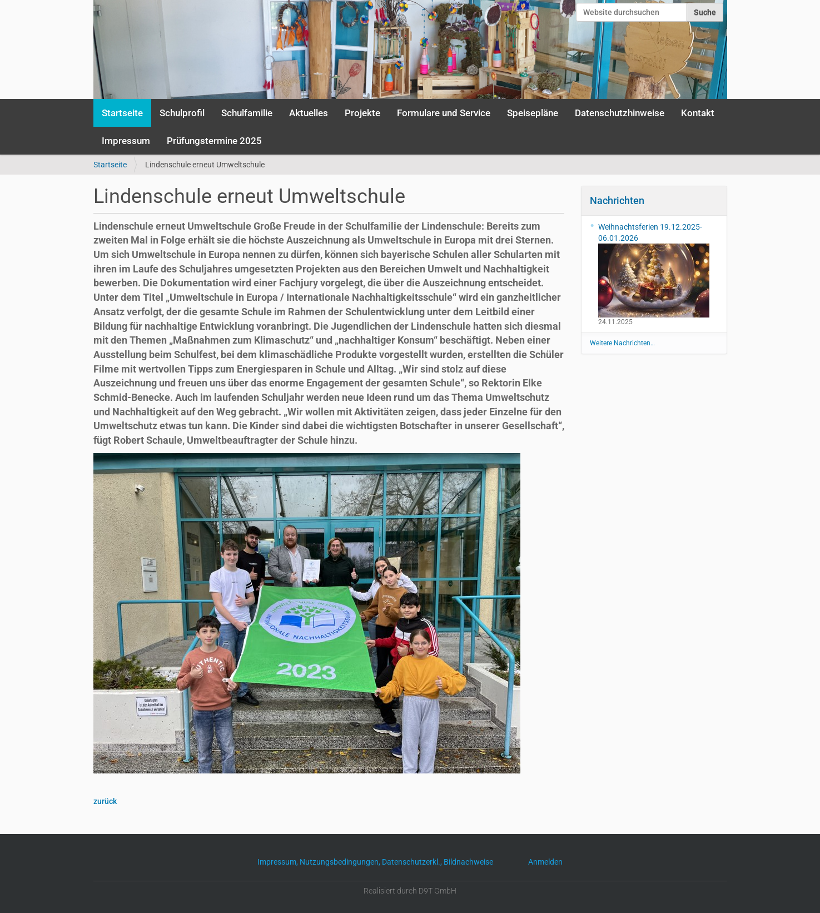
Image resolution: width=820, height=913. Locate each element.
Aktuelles (308, 112)
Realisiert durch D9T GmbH (410, 890)
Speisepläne (532, 112)
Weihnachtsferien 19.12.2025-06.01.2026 (653, 269)
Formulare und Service (443, 112)
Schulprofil (182, 112)
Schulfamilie (246, 112)
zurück (105, 801)
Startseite (122, 112)
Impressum (126, 140)
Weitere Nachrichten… (622, 343)
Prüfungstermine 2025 (214, 140)
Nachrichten (617, 200)
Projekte (362, 112)
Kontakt (697, 112)
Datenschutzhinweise (619, 112)
